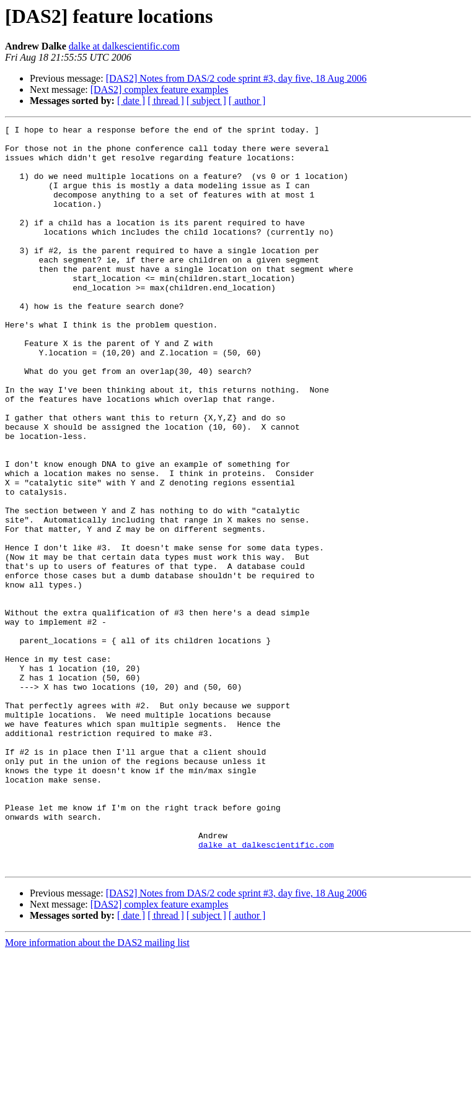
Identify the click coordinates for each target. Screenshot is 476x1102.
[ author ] (247, 100)
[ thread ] (166, 100)
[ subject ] (206, 100)
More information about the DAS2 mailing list (97, 1091)
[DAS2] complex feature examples (159, 89)
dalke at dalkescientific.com (124, 46)
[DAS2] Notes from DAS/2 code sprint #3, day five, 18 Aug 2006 (236, 78)
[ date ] (131, 100)
